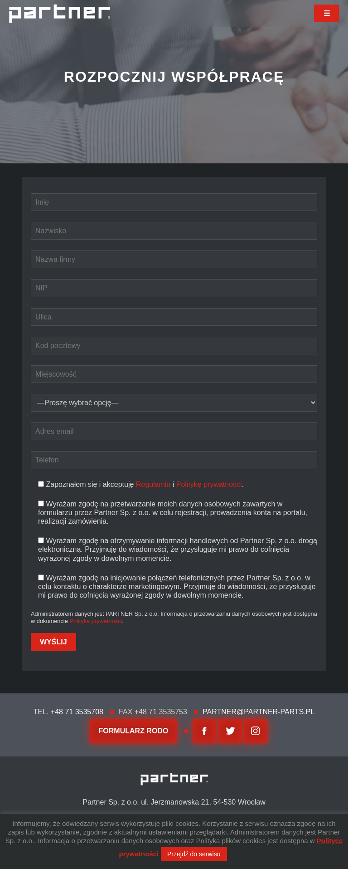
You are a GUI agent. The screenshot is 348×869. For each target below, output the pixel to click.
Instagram (255, 731)
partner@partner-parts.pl (258, 712)
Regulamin (153, 484)
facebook (204, 731)
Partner (59, 13)
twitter (230, 731)
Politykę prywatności (209, 484)
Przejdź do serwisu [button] (194, 854)
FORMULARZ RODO (134, 731)
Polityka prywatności (95, 621)
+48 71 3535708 (77, 712)
